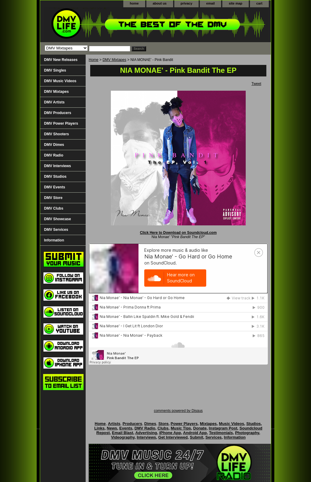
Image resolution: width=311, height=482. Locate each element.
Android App (195, 432)
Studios (253, 423)
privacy (187, 3)
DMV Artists (54, 102)
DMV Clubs (53, 208)
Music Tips (181, 428)
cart (259, 3)
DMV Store (53, 198)
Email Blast (122, 432)
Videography (123, 437)
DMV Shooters (56, 134)
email (210, 3)
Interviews (146, 437)
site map (235, 3)
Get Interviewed (173, 437)
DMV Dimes (54, 145)
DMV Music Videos (60, 81)
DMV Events (54, 187)
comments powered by (178, 411)
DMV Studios (55, 176)
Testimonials (221, 432)
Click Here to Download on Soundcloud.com (178, 233)
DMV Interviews (57, 166)
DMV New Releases (60, 60)
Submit (196, 437)
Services (213, 437)
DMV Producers (57, 113)
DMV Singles (55, 70)
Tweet (256, 84)
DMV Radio (53, 155)
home (134, 3)
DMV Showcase (57, 219)
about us (160, 3)
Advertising (146, 432)
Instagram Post (223, 428)
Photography (247, 432)
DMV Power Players (61, 123)
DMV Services (56, 230)
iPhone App (170, 432)
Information (54, 240)
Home (93, 60)
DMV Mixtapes (114, 60)
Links (99, 428)
